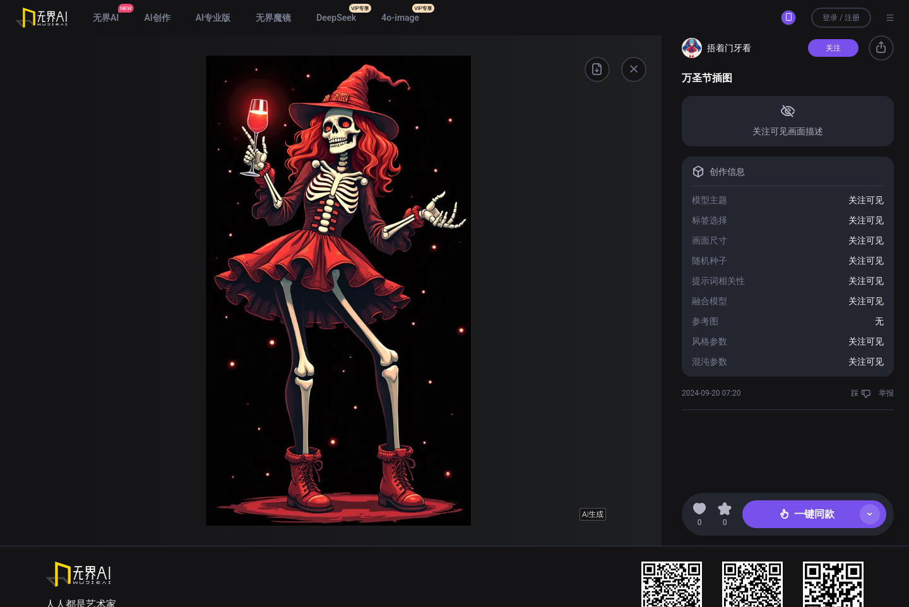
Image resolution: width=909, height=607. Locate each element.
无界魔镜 (273, 18)
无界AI (106, 18)
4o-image (400, 18)
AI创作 (157, 18)
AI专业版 (213, 18)
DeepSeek (336, 18)
